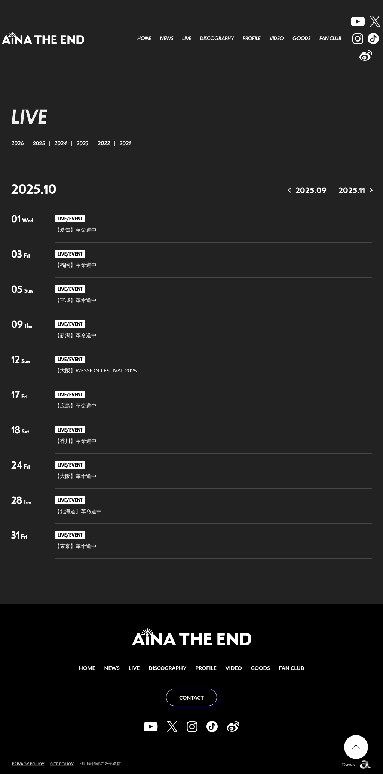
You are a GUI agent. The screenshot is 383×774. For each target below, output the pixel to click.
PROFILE (251, 38)
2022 (104, 143)
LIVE (186, 38)
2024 (60, 143)
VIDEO (276, 38)
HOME (144, 38)
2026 (17, 143)
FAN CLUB (330, 38)
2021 (125, 143)
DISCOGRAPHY (217, 38)
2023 (82, 143)
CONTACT (191, 697)
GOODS (301, 38)
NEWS (166, 38)
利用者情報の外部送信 (100, 763)
